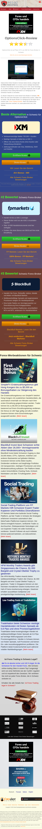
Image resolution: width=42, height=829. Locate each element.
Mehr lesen (23, 826)
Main (10, 9)
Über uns (5, 804)
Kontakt (9, 804)
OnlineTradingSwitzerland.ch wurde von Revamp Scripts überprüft (13, 821)
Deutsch (16, 9)
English (31, 792)
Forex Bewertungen (26, 9)
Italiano (25, 792)
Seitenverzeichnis (35, 804)
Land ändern (38, 799)
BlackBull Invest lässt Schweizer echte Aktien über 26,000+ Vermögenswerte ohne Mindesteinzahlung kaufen (20, 448)
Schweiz (4, 9)
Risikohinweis (21, 804)
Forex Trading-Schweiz (15, 101)
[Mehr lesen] (22, 416)
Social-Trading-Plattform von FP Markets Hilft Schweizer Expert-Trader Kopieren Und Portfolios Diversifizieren (20, 508)
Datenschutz (14, 804)
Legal (26, 804)
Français (18, 792)
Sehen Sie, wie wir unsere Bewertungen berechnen (21, 55)
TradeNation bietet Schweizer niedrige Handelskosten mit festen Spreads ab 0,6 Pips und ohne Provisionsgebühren (20, 626)
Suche (29, 804)
